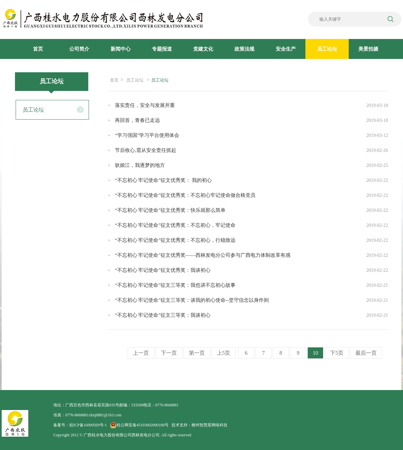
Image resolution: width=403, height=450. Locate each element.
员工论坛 (327, 49)
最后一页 (366, 353)
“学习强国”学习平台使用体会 (147, 135)
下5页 (336, 353)
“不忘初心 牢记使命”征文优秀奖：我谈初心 (162, 270)
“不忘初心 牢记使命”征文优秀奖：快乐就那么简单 (170, 210)
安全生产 (286, 49)
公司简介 (79, 49)
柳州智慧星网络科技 (209, 425)
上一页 (141, 353)
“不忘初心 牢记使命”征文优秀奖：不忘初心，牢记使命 (175, 225)
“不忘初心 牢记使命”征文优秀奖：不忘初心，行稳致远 (175, 240)
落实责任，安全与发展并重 (145, 105)
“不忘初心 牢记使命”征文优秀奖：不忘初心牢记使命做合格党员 (185, 195)
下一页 (169, 353)
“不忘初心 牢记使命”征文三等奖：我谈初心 (162, 315)
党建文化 (203, 49)
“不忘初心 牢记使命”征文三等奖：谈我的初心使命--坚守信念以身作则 (192, 300)
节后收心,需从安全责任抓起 (145, 150)
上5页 (223, 353)
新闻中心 (121, 49)
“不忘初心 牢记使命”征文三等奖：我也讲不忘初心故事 (175, 285)
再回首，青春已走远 (137, 120)
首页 (38, 49)
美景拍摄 (368, 49)
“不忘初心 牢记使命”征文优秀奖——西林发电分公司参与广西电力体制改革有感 (202, 255)
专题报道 (162, 49)
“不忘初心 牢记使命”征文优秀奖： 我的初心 (163, 180)
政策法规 (244, 49)
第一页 (197, 353)
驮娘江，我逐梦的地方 (140, 165)
